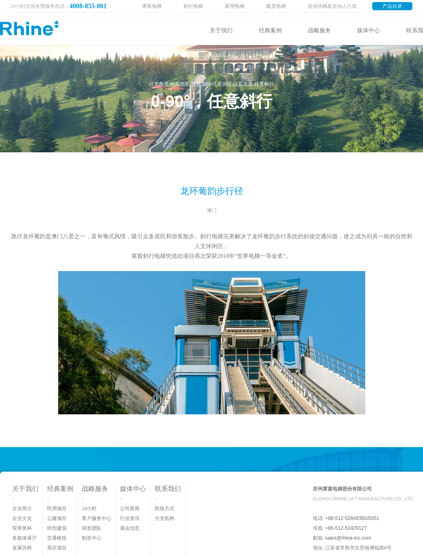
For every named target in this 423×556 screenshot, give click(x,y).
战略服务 (319, 30)
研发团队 (92, 528)
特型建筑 (57, 528)
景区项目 (57, 548)
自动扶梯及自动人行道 (332, 6)
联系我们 (168, 488)
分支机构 (164, 518)
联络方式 (164, 508)
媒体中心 (368, 30)
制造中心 (92, 538)
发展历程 (22, 548)
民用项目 (57, 508)
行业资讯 (130, 518)
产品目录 (392, 6)
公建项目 (57, 518)
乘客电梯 (152, 6)
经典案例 (270, 30)
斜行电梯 (193, 6)
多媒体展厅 (24, 538)
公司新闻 (130, 508)
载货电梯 (276, 6)
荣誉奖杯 (22, 528)
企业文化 (22, 518)
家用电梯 (234, 6)
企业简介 (22, 508)
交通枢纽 (57, 538)
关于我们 (221, 30)
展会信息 (130, 528)
